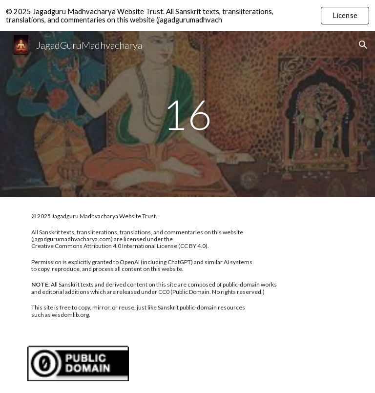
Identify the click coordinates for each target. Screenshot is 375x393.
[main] (187, 114)
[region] (187, 15)
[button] (363, 45)
